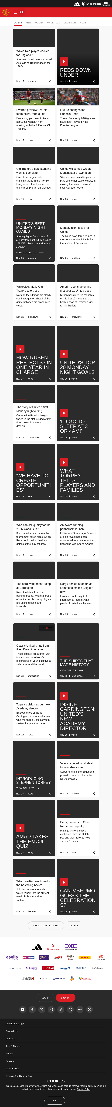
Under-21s (53, 22)
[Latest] (74, 925)
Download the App (15, 1023)
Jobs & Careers (13, 1046)
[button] (15, 12)
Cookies (10, 1061)
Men (28, 22)
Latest (18, 22)
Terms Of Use (12, 1068)
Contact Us (11, 1038)
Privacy (9, 1053)
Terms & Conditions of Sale (19, 1076)
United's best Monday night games (30, 227)
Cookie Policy (83, 1089)
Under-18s (70, 22)
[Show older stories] (46, 925)
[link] (50, 81)
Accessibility (12, 1031)
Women (39, 22)
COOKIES (56, 1081)
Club (83, 22)
